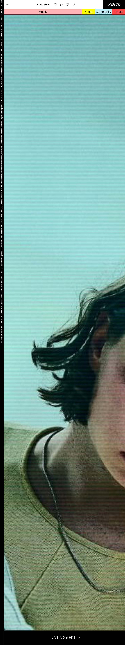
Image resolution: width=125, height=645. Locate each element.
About (43, 4)
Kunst (88, 11)
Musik (43, 11)
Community (103, 11)
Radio (119, 11)
